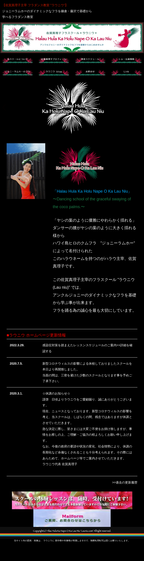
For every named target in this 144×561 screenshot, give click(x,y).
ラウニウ (47, 540)
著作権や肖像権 (62, 540)
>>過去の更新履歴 (124, 482)
